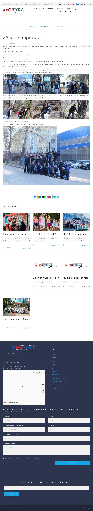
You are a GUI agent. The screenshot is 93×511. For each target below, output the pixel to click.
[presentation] (17, 464)
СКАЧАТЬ (60, 9)
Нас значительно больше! (16, 319)
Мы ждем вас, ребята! (75, 278)
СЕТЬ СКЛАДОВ (72, 9)
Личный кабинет (46, 4)
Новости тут (81, 4)
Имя (51, 416)
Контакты (54, 388)
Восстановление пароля (59, 378)
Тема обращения (12, 434)
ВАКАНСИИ (74, 12)
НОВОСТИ (50, 9)
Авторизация (55, 385)
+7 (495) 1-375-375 (11, 358)
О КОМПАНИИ (39, 9)
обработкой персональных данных (26, 458)
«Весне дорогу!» (57, 26)
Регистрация (55, 374)
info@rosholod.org (11, 4)
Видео (62, 4)
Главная (32, 26)
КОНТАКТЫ (63, 12)
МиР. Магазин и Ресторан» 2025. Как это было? (76, 234)
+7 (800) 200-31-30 (29, 4)
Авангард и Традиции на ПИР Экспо (16, 234)
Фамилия (9, 416)
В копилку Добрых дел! (46, 278)
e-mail (52, 425)
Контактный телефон (14, 425)
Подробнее (26, 248)
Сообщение (10, 444)
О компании (44, 26)
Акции (70, 4)
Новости (53, 358)
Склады (53, 361)
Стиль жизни (55, 371)
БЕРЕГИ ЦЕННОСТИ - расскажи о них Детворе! (46, 234)
